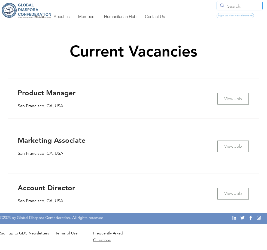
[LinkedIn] (234, 218)
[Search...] (239, 6)
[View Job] (233, 99)
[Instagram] (259, 218)
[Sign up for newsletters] (235, 15)
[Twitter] (242, 218)
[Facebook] (250, 218)
